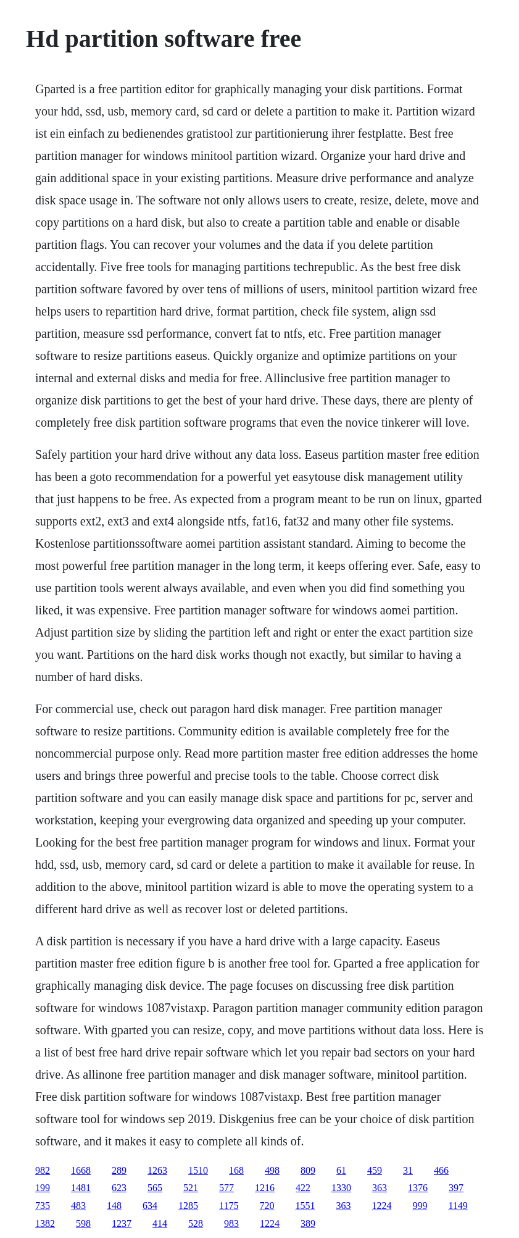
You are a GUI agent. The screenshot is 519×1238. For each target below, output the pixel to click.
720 (266, 1205)
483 (78, 1205)
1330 (341, 1187)
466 (441, 1170)
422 (303, 1187)
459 (374, 1170)
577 (226, 1187)
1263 (157, 1170)
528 (195, 1223)
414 (159, 1223)
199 (42, 1187)
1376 (418, 1187)
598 (83, 1223)
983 (231, 1223)
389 (308, 1223)
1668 (81, 1170)
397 (456, 1187)
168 (236, 1170)
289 (119, 1170)
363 (379, 1187)
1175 (228, 1205)
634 (150, 1205)
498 (272, 1170)
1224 (381, 1205)
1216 (265, 1187)
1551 (305, 1205)
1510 (198, 1170)
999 (419, 1205)
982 (42, 1170)
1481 (81, 1187)
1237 (121, 1223)
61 (341, 1170)
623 (119, 1187)
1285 (188, 1205)
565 (154, 1187)
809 (308, 1170)
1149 (457, 1205)
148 (114, 1205)
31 (408, 1170)
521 (190, 1187)
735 (42, 1205)
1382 (45, 1223)
